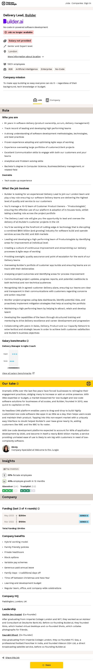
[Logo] (9, 3)
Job (37, 100)
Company (52, 100)
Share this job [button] (11, 657)
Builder (30, 15)
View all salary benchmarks (16, 373)
